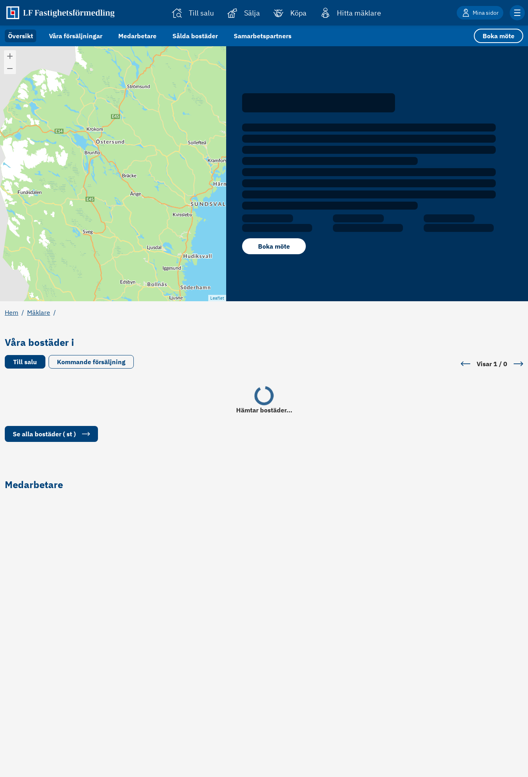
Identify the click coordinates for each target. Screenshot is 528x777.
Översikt (20, 36)
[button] (10, 56)
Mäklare (38, 312)
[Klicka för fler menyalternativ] (517, 12)
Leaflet (217, 298)
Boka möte (498, 36)
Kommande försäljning (91, 362)
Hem (11, 312)
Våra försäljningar (75, 36)
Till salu (25, 362)
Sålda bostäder (195, 36)
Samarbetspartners (262, 36)
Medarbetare (137, 36)
